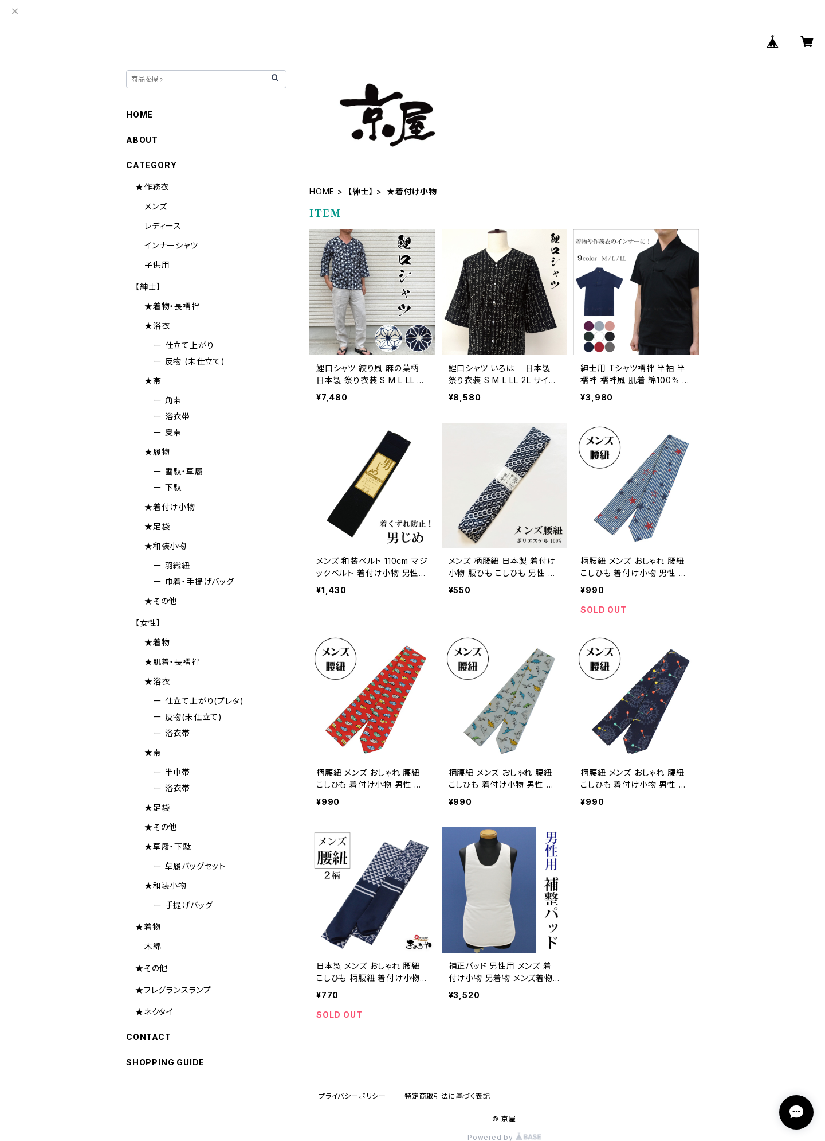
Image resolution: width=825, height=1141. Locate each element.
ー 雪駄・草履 (178, 471)
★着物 (157, 642)
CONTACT (148, 1037)
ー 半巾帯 (172, 772)
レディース (163, 226)
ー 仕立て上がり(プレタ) (198, 701)
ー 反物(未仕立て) (188, 717)
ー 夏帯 (168, 432)
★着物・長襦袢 (172, 306)
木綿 (153, 946)
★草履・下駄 (167, 846)
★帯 (153, 380)
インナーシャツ (171, 245)
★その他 (160, 601)
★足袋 (157, 526)
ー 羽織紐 (172, 565)
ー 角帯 (168, 400)
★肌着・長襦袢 (172, 662)
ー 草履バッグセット (190, 866)
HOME (322, 191)
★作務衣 (152, 187)
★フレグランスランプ (173, 990)
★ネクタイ (154, 1012)
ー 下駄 (168, 487)
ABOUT (142, 140)
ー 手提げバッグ (183, 905)
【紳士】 (361, 191)
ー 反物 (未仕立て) (189, 361)
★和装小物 (165, 546)
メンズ (155, 206)
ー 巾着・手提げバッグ (194, 581)
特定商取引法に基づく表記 (447, 1096)
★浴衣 (157, 325)
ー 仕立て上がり (184, 345)
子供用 (157, 265)
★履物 (157, 452)
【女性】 (148, 623)
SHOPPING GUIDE (165, 1062)
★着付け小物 (169, 507)
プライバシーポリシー (352, 1096)
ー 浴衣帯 (172, 416)
